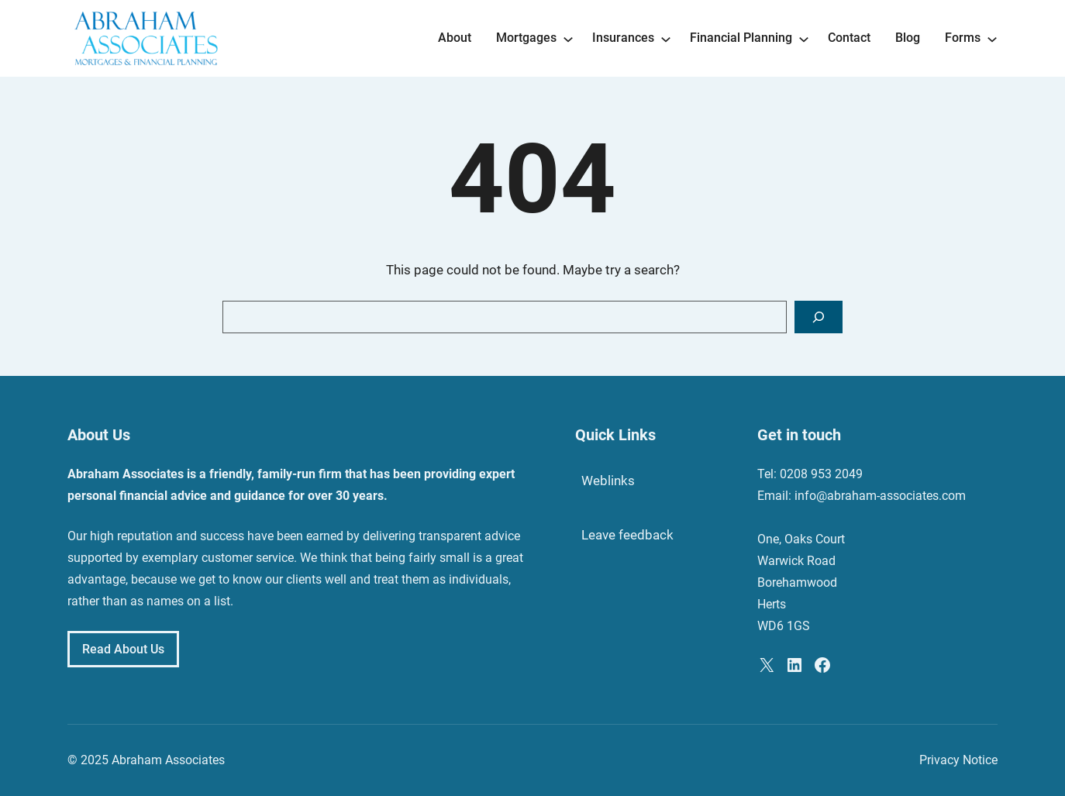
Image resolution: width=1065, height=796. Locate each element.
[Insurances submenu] (665, 38)
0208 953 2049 (821, 474)
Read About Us (123, 649)
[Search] (818, 317)
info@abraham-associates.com (880, 495)
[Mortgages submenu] (568, 38)
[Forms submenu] (992, 38)
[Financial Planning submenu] (803, 38)
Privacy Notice (958, 760)
